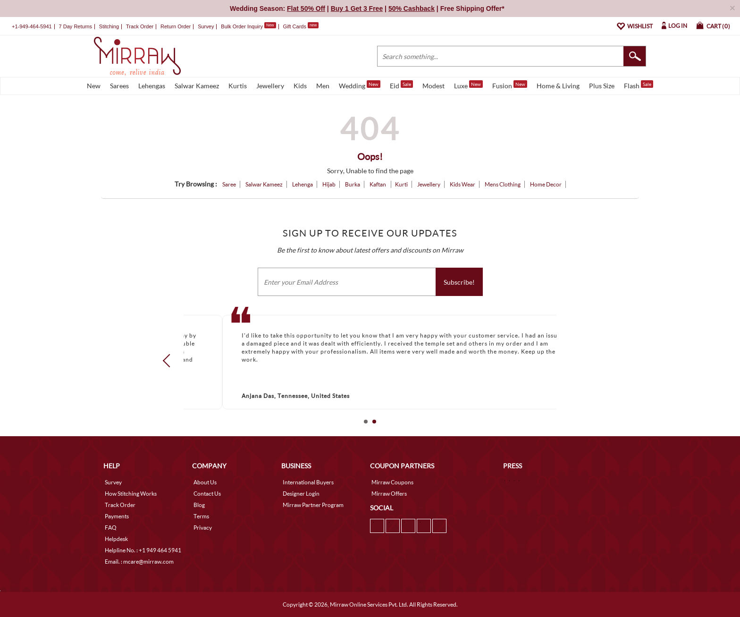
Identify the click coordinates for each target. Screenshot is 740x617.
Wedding (359, 85)
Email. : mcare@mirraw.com (139, 561)
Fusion (509, 85)
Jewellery (270, 86)
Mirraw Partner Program (313, 504)
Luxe (468, 85)
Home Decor (546, 184)
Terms (201, 516)
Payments (117, 516)
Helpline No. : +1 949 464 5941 (143, 550)
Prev (169, 360)
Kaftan (378, 184)
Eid (401, 85)
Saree (229, 184)
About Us (205, 482)
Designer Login (301, 493)
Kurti (401, 184)
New (94, 86)
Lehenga (302, 184)
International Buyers (308, 482)
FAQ (111, 527)
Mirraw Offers (389, 493)
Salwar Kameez (197, 86)
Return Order (175, 26)
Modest (433, 86)
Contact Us (207, 493)
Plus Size (601, 86)
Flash (638, 85)
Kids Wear (462, 184)
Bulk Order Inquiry (242, 26)
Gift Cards (301, 26)
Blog (199, 504)
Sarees (119, 86)
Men (322, 86)
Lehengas (151, 86)
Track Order (139, 26)
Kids (300, 86)
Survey (206, 26)
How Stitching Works (131, 493)
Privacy (202, 527)
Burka (352, 184)
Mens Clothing (503, 184)
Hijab (329, 184)
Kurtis (237, 86)
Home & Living (558, 86)
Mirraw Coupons (392, 482)
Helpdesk (116, 538)
